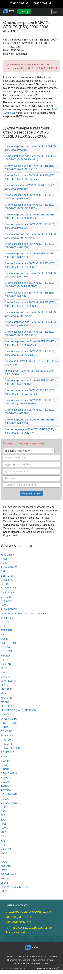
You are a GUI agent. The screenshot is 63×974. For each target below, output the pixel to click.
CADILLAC (7, 580)
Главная (9, 956)
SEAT (4, 765)
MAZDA (5, 702)
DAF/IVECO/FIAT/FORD (14, 887)
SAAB (4, 756)
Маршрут (24, 11)
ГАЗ (3, 815)
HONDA (5, 647)
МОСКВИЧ (7, 866)
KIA (3, 672)
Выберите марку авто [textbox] (17, 450)
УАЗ (3, 840)
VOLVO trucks (10, 803)
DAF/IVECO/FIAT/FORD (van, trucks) (24, 613)
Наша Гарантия (21, 963)
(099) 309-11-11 (20, 3)
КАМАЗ (5, 605)
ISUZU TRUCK (9, 723)
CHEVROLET (8, 588)
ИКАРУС (6, 849)
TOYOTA (6, 790)
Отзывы (51, 960)
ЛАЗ (3, 857)
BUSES (5, 807)
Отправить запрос (31, 493)
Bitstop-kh (20, 968)
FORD (4, 638)
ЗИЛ (3, 824)
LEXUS (5, 685)
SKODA (5, 769)
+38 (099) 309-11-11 (19, 917)
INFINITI (5, 660)
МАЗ (3, 832)
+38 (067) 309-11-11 (19, 922)
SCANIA (5, 760)
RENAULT (6, 744)
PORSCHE (7, 735)
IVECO (5, 891)
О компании (51, 956)
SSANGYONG (9, 773)
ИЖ (3, 845)
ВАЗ (3, 811)
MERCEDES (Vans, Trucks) (18, 710)
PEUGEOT (7, 727)
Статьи (45, 963)
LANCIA (5, 676)
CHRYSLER (7, 592)
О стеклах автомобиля (18, 960)
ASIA (3, 571)
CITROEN (6, 596)
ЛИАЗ (4, 861)
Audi (4, 559)
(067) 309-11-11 (43, 3)
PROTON (6, 739)
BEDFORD (7, 575)
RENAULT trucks (12, 748)
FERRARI (6, 630)
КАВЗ (4, 853)
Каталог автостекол (33, 956)
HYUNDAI (6, 655)
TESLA (5, 878)
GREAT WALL (9, 874)
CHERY (5, 584)
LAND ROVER (9, 681)
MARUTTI (6, 697)
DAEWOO (6, 601)
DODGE (5, 622)
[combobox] (29, 450)
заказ (18, 956)
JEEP (4, 668)
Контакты (36, 963)
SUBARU (6, 777)
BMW (4, 563)
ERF (3, 626)
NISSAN (5, 714)
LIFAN (4, 882)
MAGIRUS (7, 689)
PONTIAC (6, 731)
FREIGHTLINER (10, 643)
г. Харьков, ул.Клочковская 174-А (28, 911)
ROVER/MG (7, 752)
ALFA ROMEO (9, 567)
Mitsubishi (8, 554)
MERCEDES (8, 706)
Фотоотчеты (39, 960)
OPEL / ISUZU (9, 718)
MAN (3, 693)
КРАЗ (4, 870)
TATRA (5, 786)
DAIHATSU (7, 617)
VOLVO (5, 798)
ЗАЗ (3, 819)
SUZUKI (5, 782)
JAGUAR (6, 664)
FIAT (3, 634)
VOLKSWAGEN (10, 794)
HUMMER (6, 651)
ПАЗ (3, 836)
